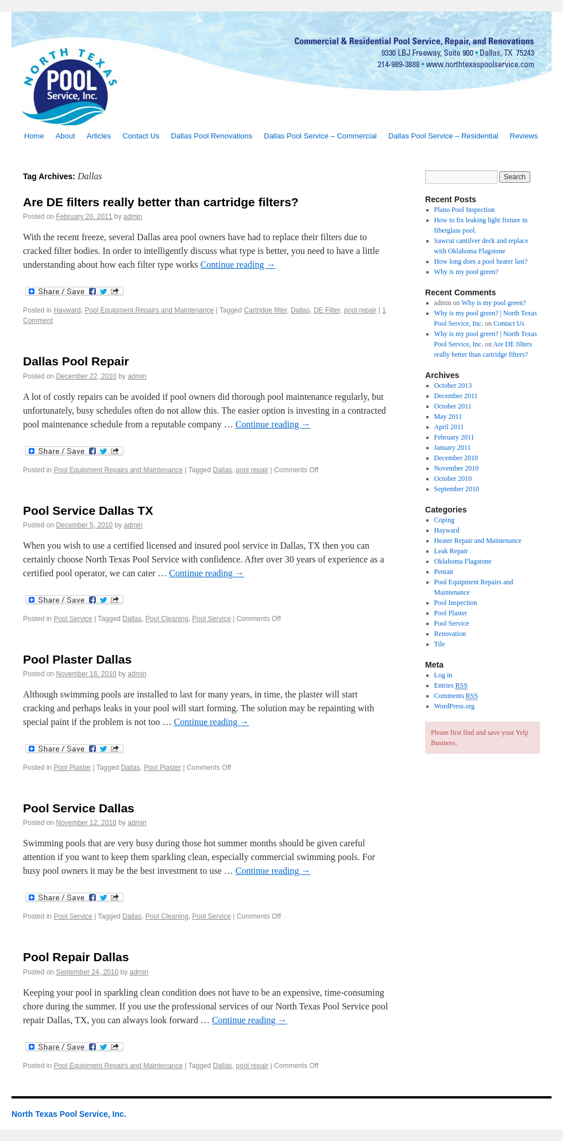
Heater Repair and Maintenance (478, 541)
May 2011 (448, 417)
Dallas (300, 310)
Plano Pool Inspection (464, 210)
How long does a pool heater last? (481, 261)
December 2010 (456, 458)
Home (34, 136)
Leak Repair (451, 551)
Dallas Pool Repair (76, 361)
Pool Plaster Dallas (77, 659)
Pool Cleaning (166, 619)
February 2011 (454, 437)
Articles (99, 136)
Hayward (66, 310)
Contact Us (140, 136)
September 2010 (456, 489)
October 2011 (453, 406)
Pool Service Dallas (78, 808)
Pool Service (72, 619)
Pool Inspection (455, 603)
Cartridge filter (265, 310)
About (65, 136)
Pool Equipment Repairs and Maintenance (149, 310)
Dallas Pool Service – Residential (443, 136)
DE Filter (327, 310)
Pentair (444, 572)
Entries (451, 685)
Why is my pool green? (466, 272)
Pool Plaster (72, 768)
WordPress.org (454, 706)
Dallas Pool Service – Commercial (320, 136)
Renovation (450, 634)
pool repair (360, 310)
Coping (444, 520)
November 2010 (456, 468)
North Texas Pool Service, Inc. (68, 1114)
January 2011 (452, 448)
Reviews (524, 136)
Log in (443, 675)
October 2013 (453, 385)
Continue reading (238, 264)
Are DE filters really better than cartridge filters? (161, 202)
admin (133, 217)
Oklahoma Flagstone (463, 561)
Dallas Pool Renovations (212, 136)
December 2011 (456, 396)
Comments (456, 696)
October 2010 (453, 479)
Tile (439, 644)
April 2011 (449, 427)
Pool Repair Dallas (76, 956)
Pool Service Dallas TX (88, 510)
